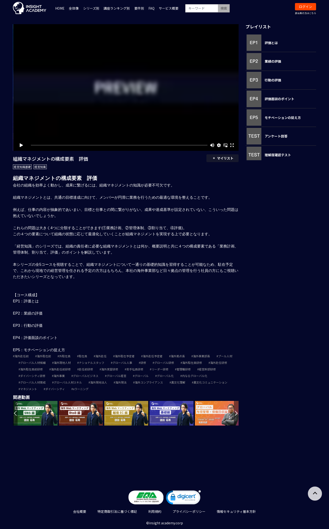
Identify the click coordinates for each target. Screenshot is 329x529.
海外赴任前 (22, 356)
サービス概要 (168, 8)
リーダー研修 (159, 369)
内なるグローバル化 (194, 376)
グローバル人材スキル (68, 382)
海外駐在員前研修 (31, 369)
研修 (143, 363)
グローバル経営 (116, 376)
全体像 (74, 8)
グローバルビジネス (85, 376)
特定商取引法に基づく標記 (117, 511)
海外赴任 (101, 356)
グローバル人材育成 (33, 382)
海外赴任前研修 (61, 369)
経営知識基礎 (22, 167)
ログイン (305, 6)
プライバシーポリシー (189, 511)
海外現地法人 (98, 382)
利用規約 (154, 511)
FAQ (151, 8)
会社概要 (79, 511)
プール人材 (225, 356)
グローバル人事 (122, 363)
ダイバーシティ (55, 389)
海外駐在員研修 (192, 363)
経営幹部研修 (207, 369)
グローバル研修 (164, 363)
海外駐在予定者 (125, 356)
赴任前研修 (86, 369)
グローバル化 (165, 376)
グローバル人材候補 (33, 363)
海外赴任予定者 (153, 356)
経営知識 (40, 167)
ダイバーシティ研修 (32, 376)
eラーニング (81, 389)
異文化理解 (178, 382)
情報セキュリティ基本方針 (236, 511)
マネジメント (28, 389)
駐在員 (83, 356)
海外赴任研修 (218, 363)
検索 (224, 8)
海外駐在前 (44, 356)
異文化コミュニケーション (210, 382)
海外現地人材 (62, 363)
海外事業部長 (201, 356)
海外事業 (59, 376)
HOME (60, 8)
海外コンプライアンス (149, 382)
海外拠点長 (178, 356)
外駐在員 (64, 356)
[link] (183, 498)
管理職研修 (184, 369)
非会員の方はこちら (305, 13)
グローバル (142, 376)
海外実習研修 (109, 369)
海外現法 (121, 382)
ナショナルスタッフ (91, 363)
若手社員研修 (134, 369)
